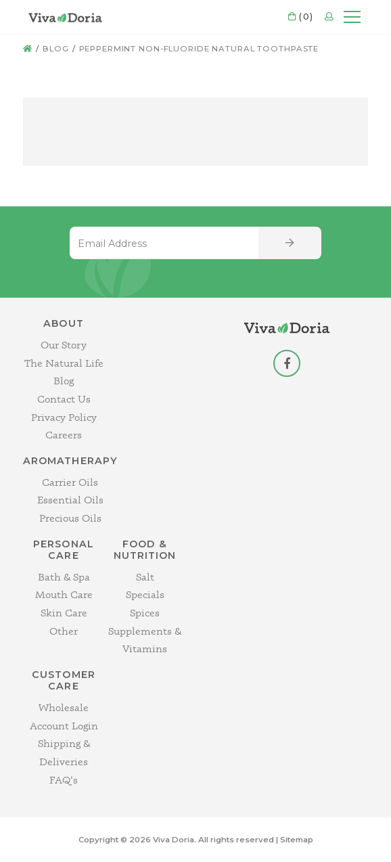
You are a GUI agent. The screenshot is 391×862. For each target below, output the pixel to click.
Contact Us (64, 398)
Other (63, 631)
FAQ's (63, 779)
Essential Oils (70, 499)
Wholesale (64, 707)
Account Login (64, 725)
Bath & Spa (64, 576)
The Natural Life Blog (64, 372)
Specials (145, 594)
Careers (63, 434)
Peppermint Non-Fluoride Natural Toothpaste (199, 48)
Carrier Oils (70, 482)
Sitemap (296, 839)
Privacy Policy (64, 417)
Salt (145, 576)
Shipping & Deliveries (64, 752)
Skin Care (64, 612)
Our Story (64, 344)
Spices (145, 612)
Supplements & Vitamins (144, 640)
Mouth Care (64, 594)
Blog (56, 48)
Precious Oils (70, 518)
